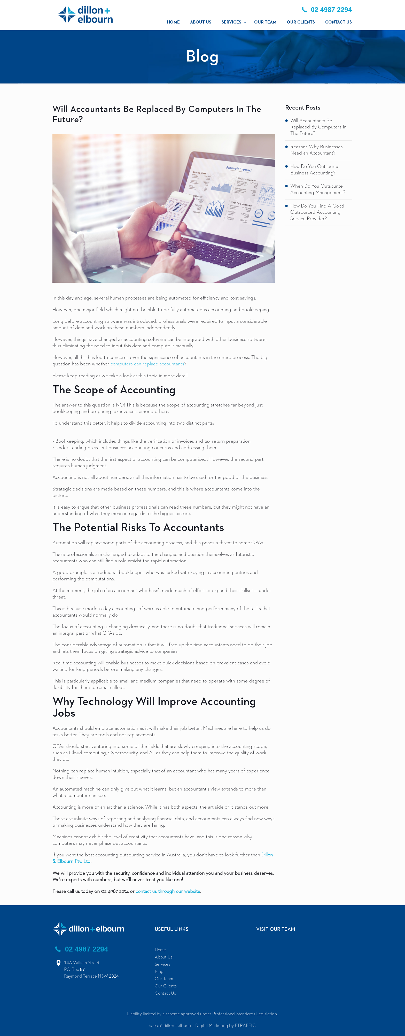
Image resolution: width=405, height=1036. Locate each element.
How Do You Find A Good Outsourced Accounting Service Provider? (318, 213)
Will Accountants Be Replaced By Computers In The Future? (318, 127)
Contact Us (165, 992)
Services (162, 963)
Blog (159, 971)
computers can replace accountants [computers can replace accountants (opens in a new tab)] (147, 363)
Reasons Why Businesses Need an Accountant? (316, 150)
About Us (164, 956)
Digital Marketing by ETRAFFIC (225, 1025)
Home (160, 949)
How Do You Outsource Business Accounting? (315, 170)
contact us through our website (168, 890)
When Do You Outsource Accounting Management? (318, 190)
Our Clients (166, 985)
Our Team (164, 978)
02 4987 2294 (81, 949)
